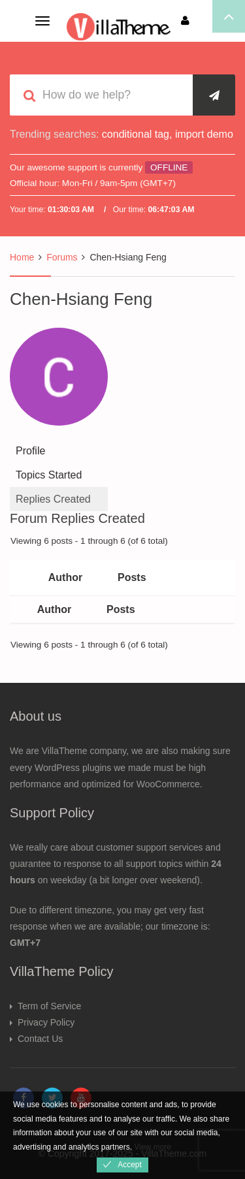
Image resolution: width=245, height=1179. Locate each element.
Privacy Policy (46, 1022)
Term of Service (49, 1006)
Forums (61, 257)
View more (152, 1147)
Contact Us (40, 1038)
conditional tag (135, 134)
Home (22, 257)
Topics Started (49, 474)
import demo (204, 134)
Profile (30, 450)
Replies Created (53, 499)
